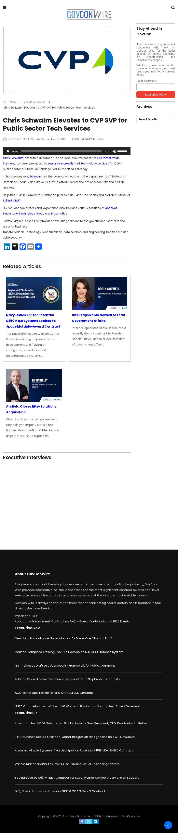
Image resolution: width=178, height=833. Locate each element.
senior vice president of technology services (78, 163)
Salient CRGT (12, 200)
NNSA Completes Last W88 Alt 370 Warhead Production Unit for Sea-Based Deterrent (77, 706)
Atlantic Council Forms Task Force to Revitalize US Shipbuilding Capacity (67, 679)
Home (9, 102)
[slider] (61, 151)
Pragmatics (59, 213)
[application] (66, 151)
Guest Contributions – (96, 621)
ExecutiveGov (27, 627)
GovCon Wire (131, 816)
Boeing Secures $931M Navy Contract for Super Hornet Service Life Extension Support (77, 777)
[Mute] (114, 151)
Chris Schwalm (13, 158)
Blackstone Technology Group (23, 213)
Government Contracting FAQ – (55, 621)
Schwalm (36, 176)
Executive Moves (34, 102)
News (100, 139)
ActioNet (111, 208)
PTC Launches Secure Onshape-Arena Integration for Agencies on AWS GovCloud (75, 737)
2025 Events (121, 621)
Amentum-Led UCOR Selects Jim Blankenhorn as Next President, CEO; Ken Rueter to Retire (81, 723)
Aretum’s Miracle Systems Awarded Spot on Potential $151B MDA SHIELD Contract (74, 750)
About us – (23, 621)
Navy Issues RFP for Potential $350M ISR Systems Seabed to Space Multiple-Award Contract (33, 321)
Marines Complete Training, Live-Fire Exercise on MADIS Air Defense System (69, 652)
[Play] (8, 151)
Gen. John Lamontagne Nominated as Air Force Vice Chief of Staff (63, 638)
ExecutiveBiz (26, 712)
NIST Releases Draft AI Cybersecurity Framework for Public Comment (65, 665)
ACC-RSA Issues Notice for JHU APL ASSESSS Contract (54, 693)
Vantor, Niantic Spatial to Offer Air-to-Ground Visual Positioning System (67, 764)
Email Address (146, 81)
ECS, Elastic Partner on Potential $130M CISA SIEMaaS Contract (60, 791)
